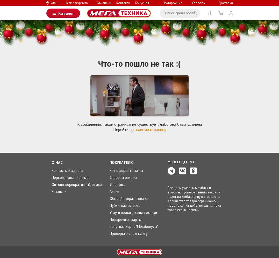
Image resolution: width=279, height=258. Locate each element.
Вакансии (104, 3)
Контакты (123, 3)
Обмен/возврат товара (129, 198)
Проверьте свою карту (129, 233)
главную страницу (150, 129)
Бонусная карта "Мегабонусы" (134, 226)
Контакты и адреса (67, 170)
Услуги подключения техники (133, 212)
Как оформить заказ (77, 5)
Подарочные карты (172, 5)
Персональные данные (70, 177)
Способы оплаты (198, 5)
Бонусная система (142, 5)
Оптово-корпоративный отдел (77, 184)
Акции (114, 191)
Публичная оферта (125, 205)
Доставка (225, 3)
